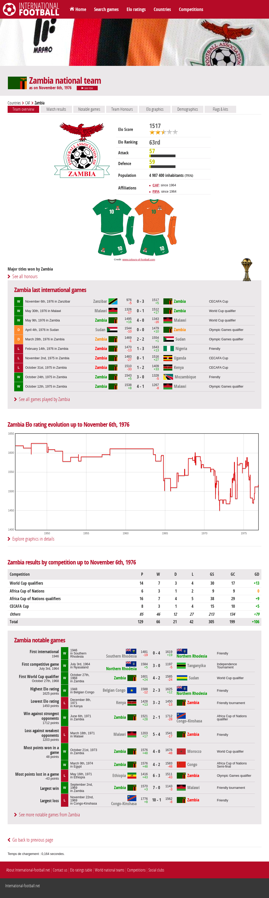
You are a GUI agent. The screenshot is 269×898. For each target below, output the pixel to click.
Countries (162, 9)
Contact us (60, 870)
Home (80, 9)
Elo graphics (154, 109)
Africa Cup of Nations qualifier (232, 717)
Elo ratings (136, 9)
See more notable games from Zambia (49, 815)
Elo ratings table (81, 870)
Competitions (191, 9)
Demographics (187, 109)
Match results (56, 109)
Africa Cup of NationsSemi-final (232, 765)
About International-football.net (28, 870)
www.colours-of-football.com (138, 259)
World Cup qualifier (222, 311)
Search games (106, 9)
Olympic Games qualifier (226, 330)
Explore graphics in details (33, 539)
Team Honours (122, 109)
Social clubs (156, 870)
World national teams (109, 870)
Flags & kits (220, 109)
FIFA (156, 191)
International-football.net (22, 885)
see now (87, 88)
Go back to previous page (32, 840)
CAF (27, 103)
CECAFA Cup (218, 301)
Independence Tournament (227, 665)
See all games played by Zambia (44, 399)
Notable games (89, 109)
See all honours (25, 276)
